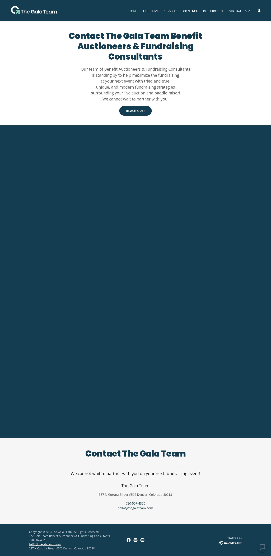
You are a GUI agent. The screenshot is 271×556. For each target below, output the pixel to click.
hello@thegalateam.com (45, 544)
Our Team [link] (150, 11)
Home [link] (133, 11)
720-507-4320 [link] (135, 503)
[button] (213, 11)
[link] (33, 10)
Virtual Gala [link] (239, 11)
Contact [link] (190, 11)
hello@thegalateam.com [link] (135, 508)
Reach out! (135, 111)
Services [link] (171, 11)
